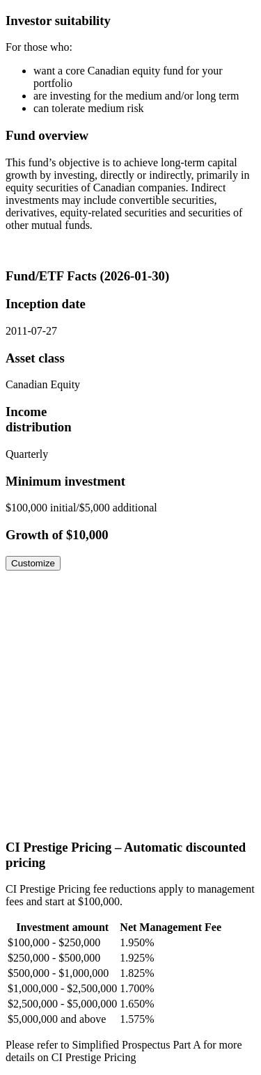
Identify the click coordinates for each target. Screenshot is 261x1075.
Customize (33, 563)
